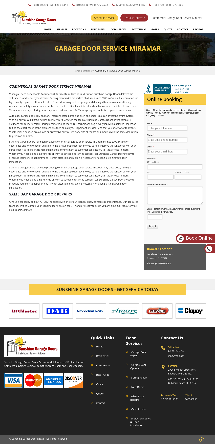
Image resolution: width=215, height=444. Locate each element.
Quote (100, 393)
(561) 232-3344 (59, 4)
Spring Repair (139, 377)
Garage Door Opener (138, 366)
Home (48, 29)
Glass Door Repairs (137, 398)
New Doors (137, 387)
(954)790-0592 (163, 263)
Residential (102, 356)
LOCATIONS (79, 29)
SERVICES (62, 29)
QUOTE (168, 29)
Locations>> (87, 70)
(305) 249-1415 (135, 4)
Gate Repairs (138, 409)
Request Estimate (134, 18)
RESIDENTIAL (98, 29)
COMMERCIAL (119, 29)
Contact (100, 403)
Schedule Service (104, 18)
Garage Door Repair (138, 353)
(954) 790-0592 (99, 4)
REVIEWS (198, 29)
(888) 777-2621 (175, 4)
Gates (99, 384)
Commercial (103, 365)
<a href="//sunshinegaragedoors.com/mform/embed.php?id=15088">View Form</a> (175, 169)
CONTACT (182, 29)
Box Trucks (102, 374)
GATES (155, 29)
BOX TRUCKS (139, 29)
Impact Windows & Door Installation (140, 422)
